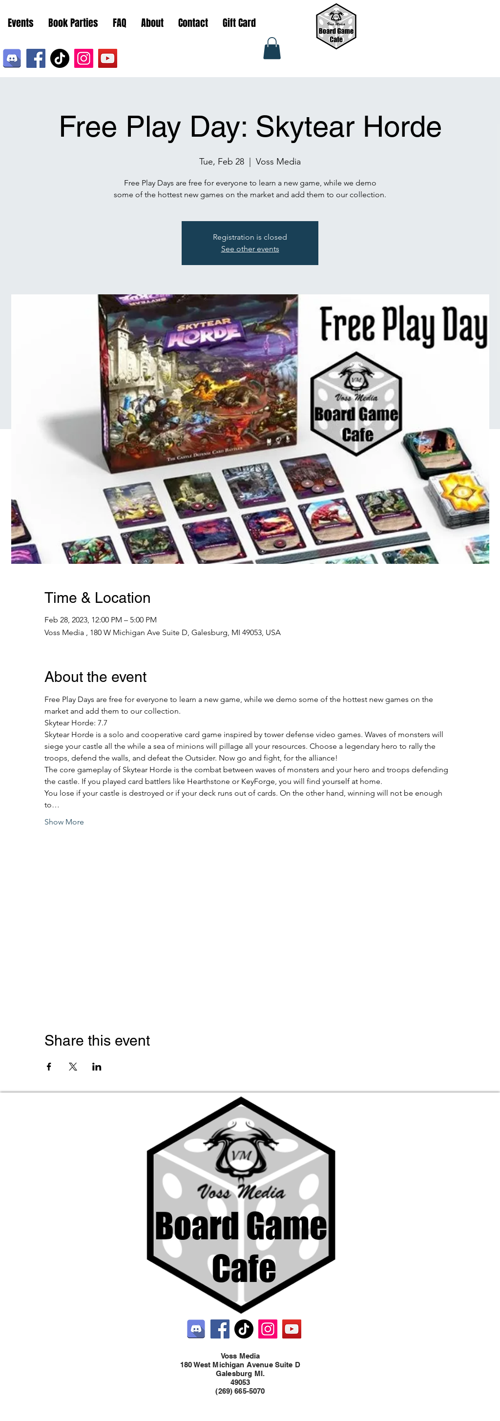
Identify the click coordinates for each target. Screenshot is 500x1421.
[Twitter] (245, 1400)
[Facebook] (35, 58)
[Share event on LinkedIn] (97, 1067)
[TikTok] (59, 58)
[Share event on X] (73, 1067)
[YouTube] (107, 58)
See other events (250, 248)
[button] (272, 48)
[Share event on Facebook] (49, 1067)
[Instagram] (83, 58)
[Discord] (11, 58)
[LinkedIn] (260, 1400)
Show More (64, 821)
